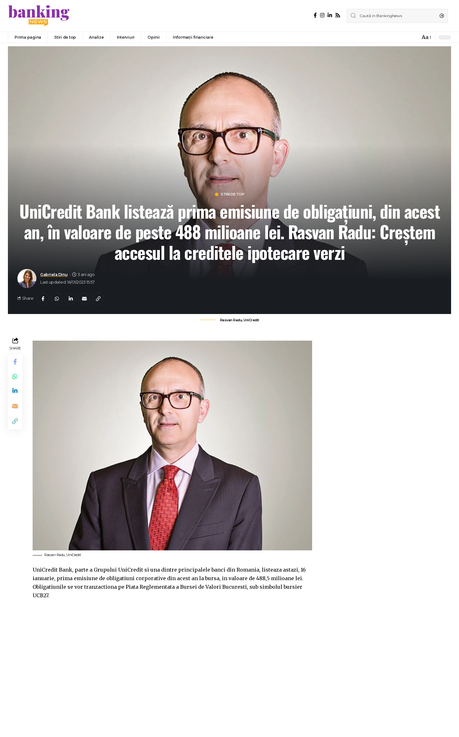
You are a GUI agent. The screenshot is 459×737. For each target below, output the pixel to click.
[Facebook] (315, 15)
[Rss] (338, 15)
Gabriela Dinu (54, 274)
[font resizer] (426, 37)
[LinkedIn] (330, 15)
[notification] (414, 37)
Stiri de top (233, 195)
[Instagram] (322, 15)
